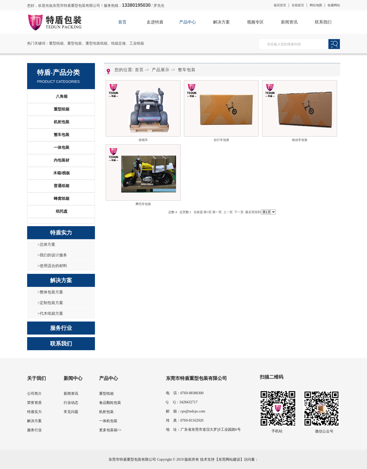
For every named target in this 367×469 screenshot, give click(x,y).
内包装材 (61, 160)
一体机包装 (108, 421)
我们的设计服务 (53, 255)
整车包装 (61, 134)
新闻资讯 (289, 22)
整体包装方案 (51, 292)
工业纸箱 (136, 43)
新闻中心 (73, 378)
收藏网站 (334, 5)
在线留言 (298, 5)
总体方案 (47, 244)
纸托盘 (62, 211)
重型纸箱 (56, 43)
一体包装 (61, 147)
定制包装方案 (51, 303)
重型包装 (74, 43)
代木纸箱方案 (51, 313)
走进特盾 (155, 22)
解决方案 (221, 22)
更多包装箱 (108, 430)
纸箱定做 (118, 43)
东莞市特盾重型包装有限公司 (196, 378)
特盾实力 (61, 233)
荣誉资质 (34, 403)
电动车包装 (300, 140)
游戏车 (143, 140)
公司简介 (34, 394)
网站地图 (316, 5)
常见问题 (71, 412)
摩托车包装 (143, 204)
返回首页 (280, 5)
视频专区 (255, 22)
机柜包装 (61, 122)
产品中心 (187, 22)
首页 (122, 22)
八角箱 (62, 96)
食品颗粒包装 (110, 403)
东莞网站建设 (229, 459)
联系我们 (323, 22)
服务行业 (61, 328)
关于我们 (36, 378)
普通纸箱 (61, 185)
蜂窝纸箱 (61, 198)
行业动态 (71, 403)
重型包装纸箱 (96, 43)
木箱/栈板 (61, 173)
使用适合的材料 (53, 266)
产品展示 (161, 69)
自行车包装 (221, 140)
